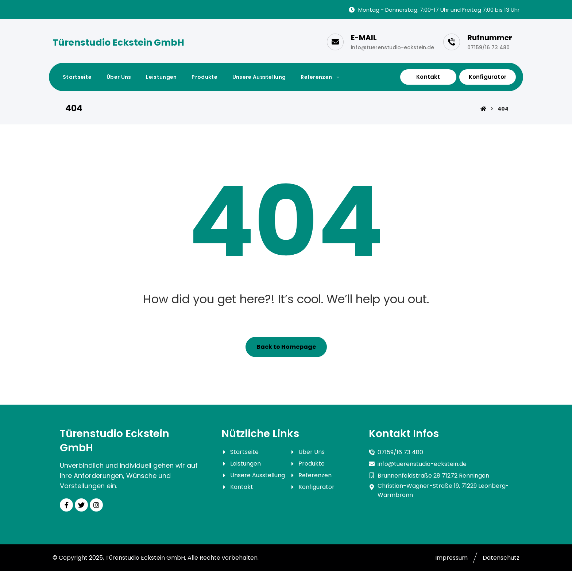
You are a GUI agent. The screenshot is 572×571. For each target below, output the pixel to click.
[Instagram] (96, 505)
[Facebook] (66, 505)
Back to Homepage (286, 347)
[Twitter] (81, 505)
